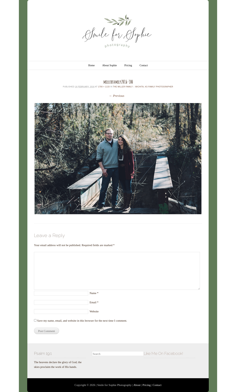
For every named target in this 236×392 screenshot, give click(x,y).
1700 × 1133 (104, 87)
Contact (144, 65)
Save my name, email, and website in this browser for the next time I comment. (82, 320)
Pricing (128, 65)
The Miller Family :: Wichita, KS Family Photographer (143, 87)
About (137, 385)
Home (91, 65)
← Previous (116, 96)
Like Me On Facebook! (163, 353)
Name (94, 293)
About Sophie (109, 65)
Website (94, 311)
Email (94, 302)
